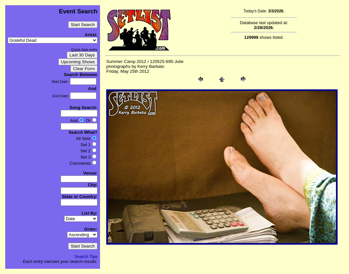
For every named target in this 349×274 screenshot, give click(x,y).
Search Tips (86, 256)
